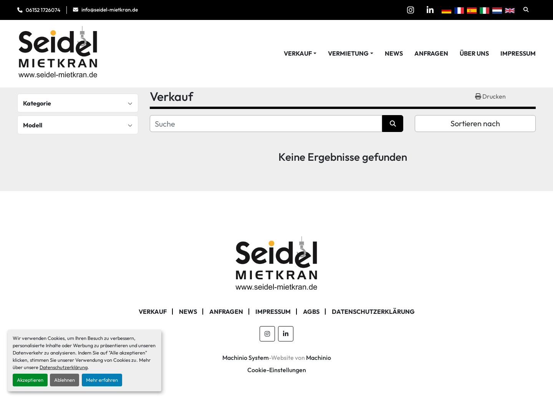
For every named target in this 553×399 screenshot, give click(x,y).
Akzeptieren (30, 380)
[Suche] (266, 123)
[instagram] (410, 10)
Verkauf (298, 53)
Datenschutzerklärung (64, 367)
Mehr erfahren (102, 380)
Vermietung (348, 53)
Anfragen (431, 53)
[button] (300, 53)
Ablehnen (64, 380)
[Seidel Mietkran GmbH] (276, 264)
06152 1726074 (43, 10)
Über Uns (474, 53)
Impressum (518, 53)
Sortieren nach (475, 123)
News (394, 53)
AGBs (311, 311)
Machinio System (245, 357)
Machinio (318, 357)
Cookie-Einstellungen (276, 370)
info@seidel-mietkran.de (109, 9)
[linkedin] (430, 10)
